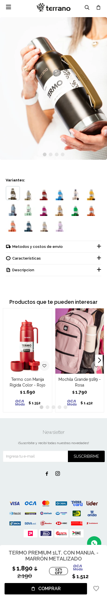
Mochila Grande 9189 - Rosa (79, 382)
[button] (45, 154)
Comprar (49, 588)
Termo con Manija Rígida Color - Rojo (27, 382)
